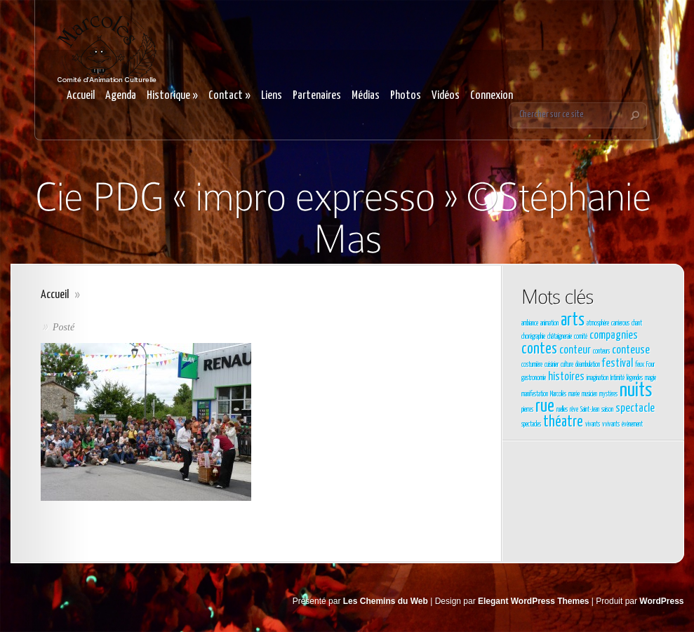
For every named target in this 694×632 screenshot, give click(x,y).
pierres (527, 409)
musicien (589, 394)
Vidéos (446, 96)
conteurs (601, 351)
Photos (405, 96)
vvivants (611, 424)
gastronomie (533, 378)
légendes (635, 378)
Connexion (491, 96)
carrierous (620, 323)
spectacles (531, 424)
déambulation (587, 364)
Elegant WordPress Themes (533, 601)
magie (650, 378)
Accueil (81, 96)
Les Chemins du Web (385, 601)
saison (607, 409)
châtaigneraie (559, 336)
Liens (271, 96)
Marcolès (558, 394)
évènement (632, 424)
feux (639, 364)
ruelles (562, 409)
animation (549, 323)
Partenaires (317, 96)
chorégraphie (533, 336)
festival (617, 364)
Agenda (120, 96)
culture (567, 364)
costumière (531, 364)
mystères (608, 394)
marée (574, 394)
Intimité (617, 378)
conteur (575, 350)
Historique (172, 96)
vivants (592, 424)
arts (573, 320)
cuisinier (552, 364)
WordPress (661, 601)
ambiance (529, 323)
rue (544, 406)
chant (637, 323)
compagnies (613, 336)
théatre (563, 422)
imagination (597, 378)
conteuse (631, 350)
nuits (636, 391)
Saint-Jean (589, 409)
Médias (366, 96)
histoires (566, 377)
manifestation (534, 394)
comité (580, 336)
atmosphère (598, 323)
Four (650, 364)
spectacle (635, 409)
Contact (229, 96)
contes (539, 349)
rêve (574, 409)
